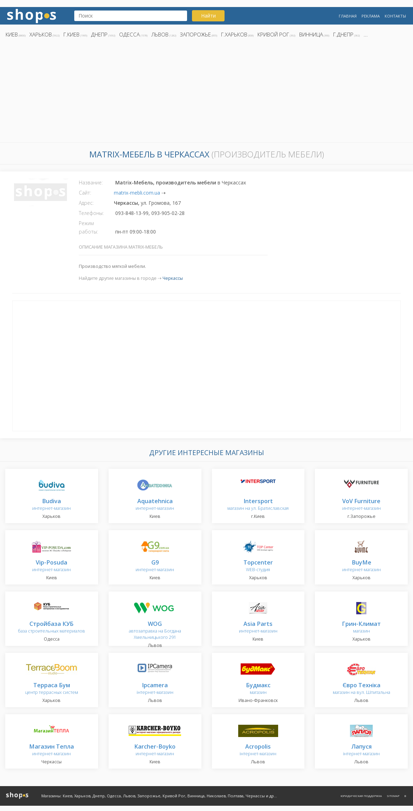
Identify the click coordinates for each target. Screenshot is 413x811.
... (366, 34)
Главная (348, 16)
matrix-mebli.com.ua (137, 192)
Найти (208, 15)
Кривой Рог (273, 34)
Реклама (371, 16)
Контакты (395, 16)
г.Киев (71, 34)
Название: (91, 182)
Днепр (99, 34)
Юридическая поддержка (361, 796)
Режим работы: (88, 227)
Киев (12, 34)
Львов (159, 34)
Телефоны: (91, 213)
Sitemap (393, 796)
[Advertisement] (206, 92)
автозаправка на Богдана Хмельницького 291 (155, 630)
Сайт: (85, 192)
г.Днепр (343, 34)
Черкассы (173, 278)
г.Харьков (234, 34)
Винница (311, 34)
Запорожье (195, 34)
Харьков (40, 34)
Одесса (129, 34)
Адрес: (86, 203)
